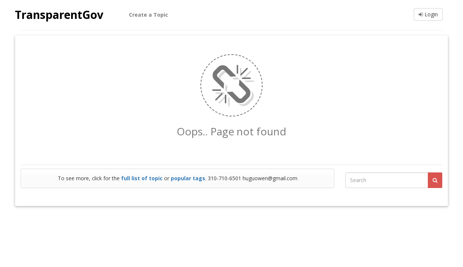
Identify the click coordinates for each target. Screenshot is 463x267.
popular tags (188, 178)
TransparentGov (59, 14)
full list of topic (142, 178)
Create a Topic (148, 14)
